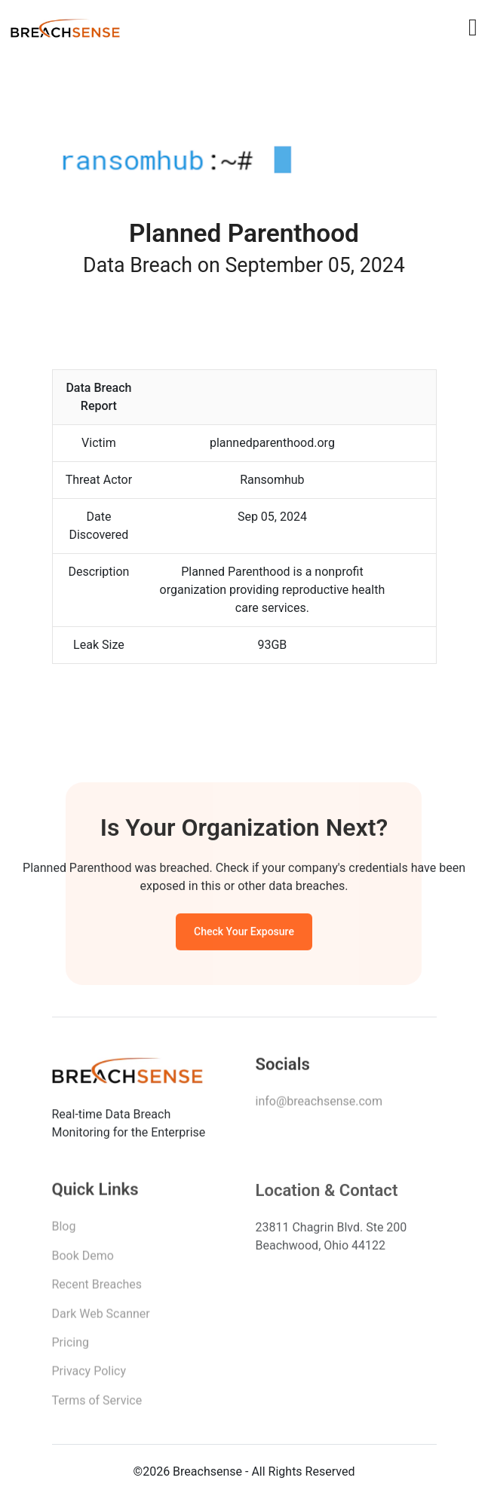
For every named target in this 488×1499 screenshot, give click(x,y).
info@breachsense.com (319, 1105)
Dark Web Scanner (101, 1318)
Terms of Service (97, 1405)
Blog (64, 1231)
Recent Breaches (97, 1289)
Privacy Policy (89, 1376)
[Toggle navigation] (472, 27)
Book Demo (83, 1260)
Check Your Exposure (244, 934)
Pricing (71, 1347)
